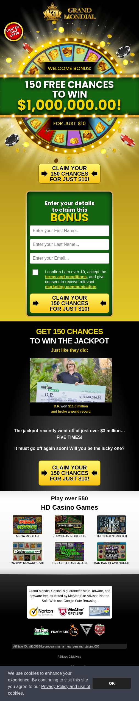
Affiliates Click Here (70, 656)
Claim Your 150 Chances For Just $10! (69, 303)
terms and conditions (66, 276)
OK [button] (112, 683)
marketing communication (70, 286)
